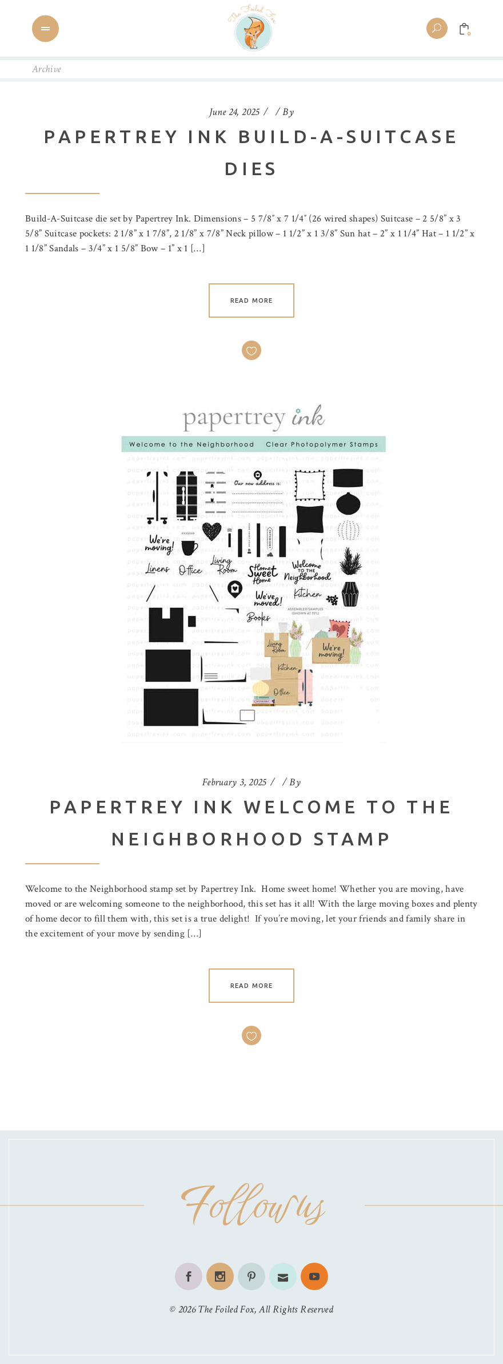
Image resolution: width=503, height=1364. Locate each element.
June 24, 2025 (234, 111)
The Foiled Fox (226, 1309)
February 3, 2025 (234, 782)
